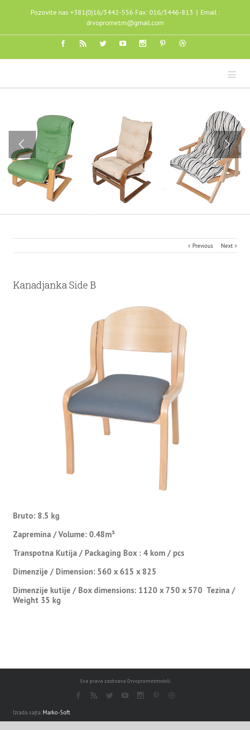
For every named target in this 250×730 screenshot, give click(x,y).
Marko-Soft (56, 712)
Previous (202, 246)
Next (227, 246)
